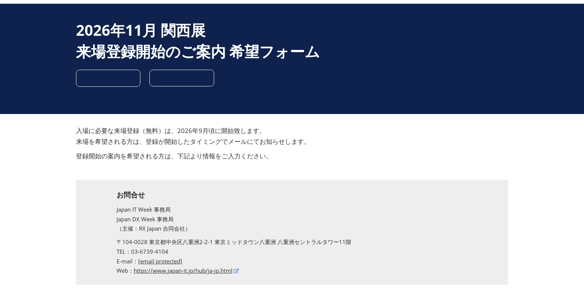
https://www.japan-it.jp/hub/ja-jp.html (183, 270)
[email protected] (160, 261)
